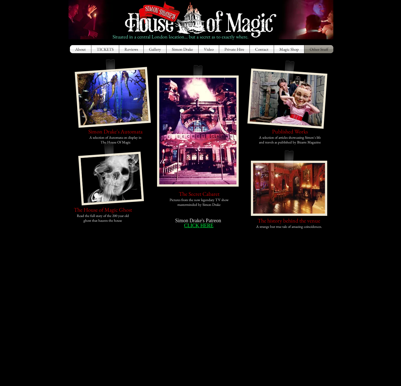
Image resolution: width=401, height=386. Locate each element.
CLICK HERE (199, 225)
